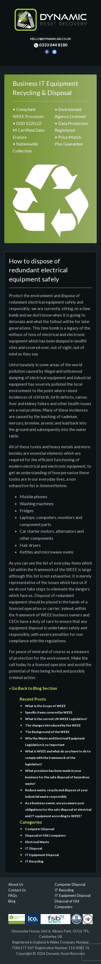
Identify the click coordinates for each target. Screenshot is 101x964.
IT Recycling (34, 861)
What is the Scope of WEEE (45, 706)
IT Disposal (33, 848)
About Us (15, 884)
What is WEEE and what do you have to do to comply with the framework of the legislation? (58, 757)
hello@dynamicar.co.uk (50, 38)
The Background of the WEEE (47, 732)
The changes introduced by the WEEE (53, 725)
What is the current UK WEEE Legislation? (56, 719)
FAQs (12, 895)
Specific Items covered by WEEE (48, 712)
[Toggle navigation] (11, 62)
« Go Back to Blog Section (33, 688)
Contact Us (17, 890)
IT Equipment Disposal (42, 855)
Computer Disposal (39, 829)
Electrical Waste (37, 842)
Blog (11, 901)
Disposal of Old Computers (45, 835)
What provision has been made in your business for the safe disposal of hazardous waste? (57, 777)
